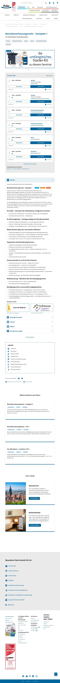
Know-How (39, 18)
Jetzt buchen (41, 86)
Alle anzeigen (49, 75)
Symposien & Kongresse (29, 15)
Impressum (28, 681)
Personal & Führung (35, 10)
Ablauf (32, 41)
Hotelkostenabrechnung (14, 585)
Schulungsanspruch (27, 18)
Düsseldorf (33, 151)
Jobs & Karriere (47, 627)
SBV (33, 7)
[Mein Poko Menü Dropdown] (53, 2)
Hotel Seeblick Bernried (37, 112)
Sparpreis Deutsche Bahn (15, 600)
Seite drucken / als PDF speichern (13, 381)
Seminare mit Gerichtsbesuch (16, 590)
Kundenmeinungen (41, 41)
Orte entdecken (34, 498)
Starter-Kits (10, 566)
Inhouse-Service (43, 15)
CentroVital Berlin (35, 139)
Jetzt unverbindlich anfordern (37, 313)
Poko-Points (10, 575)
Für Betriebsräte (21, 634)
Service (48, 18)
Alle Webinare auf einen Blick (13, 313)
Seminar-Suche (8, 618)
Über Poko (54, 10)
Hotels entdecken (34, 525)
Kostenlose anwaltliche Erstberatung (18, 595)
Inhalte (8, 41)
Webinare (16, 15)
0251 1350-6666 (13, 168)
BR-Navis (9, 605)
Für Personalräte (21, 639)
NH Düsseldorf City (35, 153)
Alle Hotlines (46, 621)
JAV (28, 7)
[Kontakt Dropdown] (46, 2)
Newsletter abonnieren (48, 625)
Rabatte (9, 580)
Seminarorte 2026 (22, 625)
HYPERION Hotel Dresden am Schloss (40, 98)
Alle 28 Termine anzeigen (30, 164)
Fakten (26, 41)
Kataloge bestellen (9, 622)
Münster (33, 80)
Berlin (32, 137)
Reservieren (19, 86)
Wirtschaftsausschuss (51, 7)
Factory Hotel (34, 83)
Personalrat (40, 7)
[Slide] (29, 69)
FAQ (44, 628)
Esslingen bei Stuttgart (37, 123)
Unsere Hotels (34, 622)
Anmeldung (48, 89)
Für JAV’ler (20, 635)
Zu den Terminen (30, 337)
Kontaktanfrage (27, 381)
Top (56, 674)
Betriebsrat (21, 7)
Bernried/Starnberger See (37, 110)
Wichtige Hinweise (17, 41)
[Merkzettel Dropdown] (50, 2)
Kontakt (56, 18)
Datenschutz (35, 681)
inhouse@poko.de (24, 168)
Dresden (33, 95)
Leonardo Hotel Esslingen (37, 125)
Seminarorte (46, 10)
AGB (23, 681)
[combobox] (32, 2)
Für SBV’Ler (20, 637)
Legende (8, 44)
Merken (11, 89)
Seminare (7, 15)
